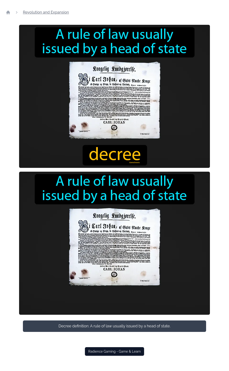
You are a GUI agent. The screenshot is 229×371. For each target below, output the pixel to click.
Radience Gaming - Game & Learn (114, 351)
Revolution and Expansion (46, 12)
